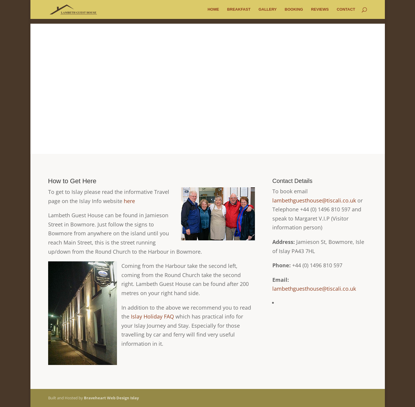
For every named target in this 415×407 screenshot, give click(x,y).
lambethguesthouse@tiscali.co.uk (314, 200)
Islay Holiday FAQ (152, 316)
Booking (294, 9)
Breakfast (238, 9)
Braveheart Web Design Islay (111, 397)
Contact (346, 9)
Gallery (267, 9)
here (129, 201)
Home (213, 9)
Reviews (320, 9)
